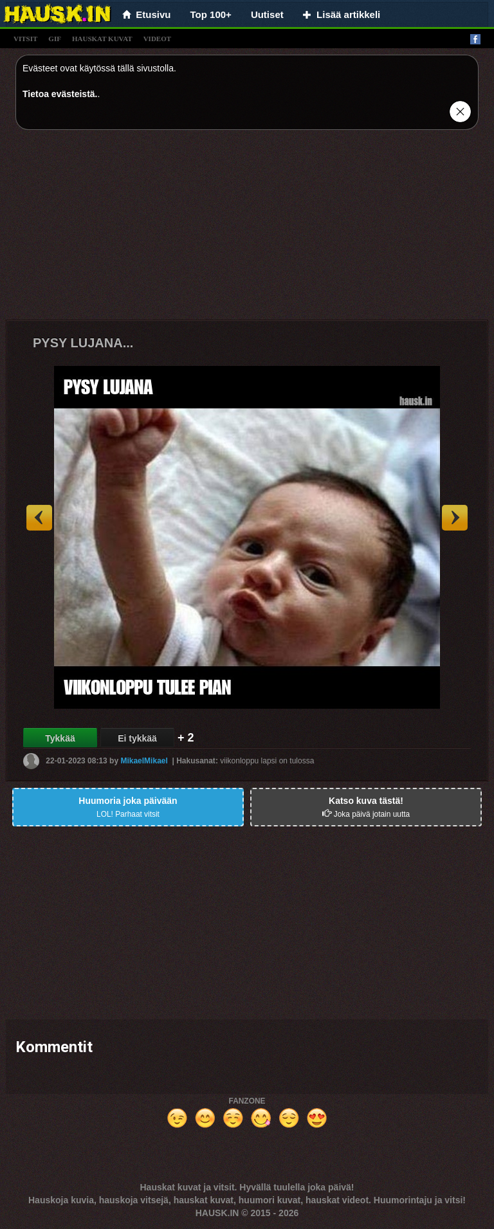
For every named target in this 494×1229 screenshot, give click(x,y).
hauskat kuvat (102, 38)
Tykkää (60, 738)
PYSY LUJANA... (83, 343)
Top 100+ (211, 14)
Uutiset (267, 14)
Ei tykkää (137, 738)
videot (157, 38)
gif (54, 38)
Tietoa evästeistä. (60, 94)
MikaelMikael (143, 760)
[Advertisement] (247, 230)
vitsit (25, 38)
